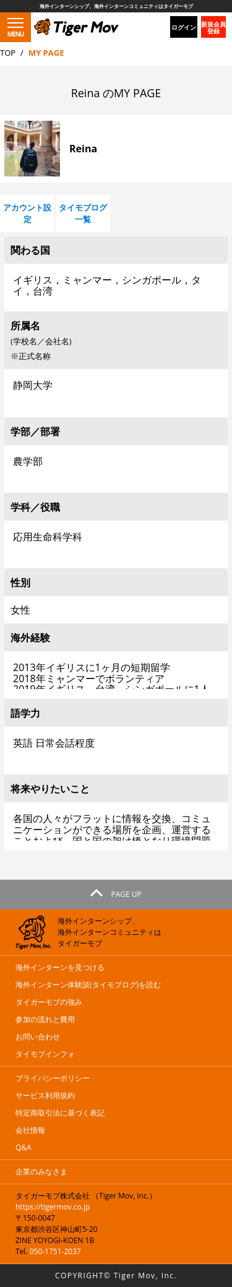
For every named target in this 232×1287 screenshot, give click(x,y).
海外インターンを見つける (60, 967)
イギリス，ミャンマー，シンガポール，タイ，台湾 (116, 285)
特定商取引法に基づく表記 (60, 1112)
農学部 (116, 467)
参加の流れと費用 (45, 1019)
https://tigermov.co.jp (52, 1207)
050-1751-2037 (55, 1251)
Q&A (23, 1147)
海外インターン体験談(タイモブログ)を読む (88, 984)
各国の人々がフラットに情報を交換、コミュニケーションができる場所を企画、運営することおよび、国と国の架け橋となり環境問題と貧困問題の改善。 (116, 824)
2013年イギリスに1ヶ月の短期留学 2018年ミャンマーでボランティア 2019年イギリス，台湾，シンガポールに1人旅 (116, 673)
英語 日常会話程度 (116, 749)
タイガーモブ (56, 24)
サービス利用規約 (45, 1095)
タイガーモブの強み (48, 1002)
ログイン (183, 27)
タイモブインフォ (45, 1054)
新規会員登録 (213, 27)
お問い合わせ (37, 1036)
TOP (7, 52)
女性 (20, 610)
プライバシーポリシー (52, 1078)
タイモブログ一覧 (83, 213)
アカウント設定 (27, 213)
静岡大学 (116, 391)
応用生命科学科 (116, 542)
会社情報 (30, 1130)
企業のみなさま (41, 1171)
